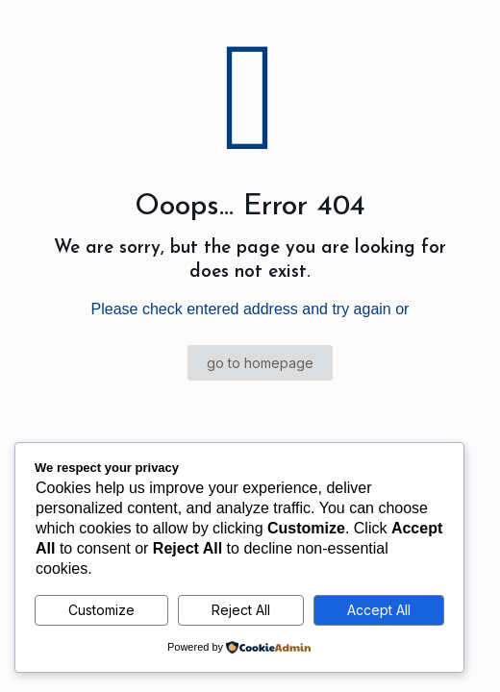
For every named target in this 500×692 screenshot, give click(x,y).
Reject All (241, 610)
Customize (101, 610)
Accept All (379, 610)
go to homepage (260, 363)
